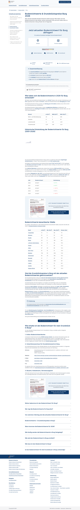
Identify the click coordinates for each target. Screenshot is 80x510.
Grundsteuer (32, 481)
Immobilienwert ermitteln (55, 493)
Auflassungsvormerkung (14, 488)
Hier (30, 79)
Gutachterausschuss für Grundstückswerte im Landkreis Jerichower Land (51, 367)
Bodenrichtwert (53, 481)
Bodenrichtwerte (12, 5)
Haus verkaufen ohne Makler (56, 467)
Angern (29, 245)
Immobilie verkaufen (54, 469)
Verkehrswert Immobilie (55, 498)
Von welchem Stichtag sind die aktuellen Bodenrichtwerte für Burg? (48, 415)
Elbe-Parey (30, 250)
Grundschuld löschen (13, 492)
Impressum (63, 508)
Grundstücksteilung (34, 467)
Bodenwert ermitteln (54, 482)
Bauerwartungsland (34, 462)
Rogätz (29, 237)
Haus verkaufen (53, 465)
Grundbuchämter (45, 5)
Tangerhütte (31, 232)
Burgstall (30, 258)
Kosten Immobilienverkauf (55, 471)
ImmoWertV (11, 486)
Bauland (31, 469)
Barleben (30, 253)
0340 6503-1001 (38, 363)
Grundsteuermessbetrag (35, 475)
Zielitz (29, 248)
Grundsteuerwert (33, 473)
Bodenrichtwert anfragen (65, 2)
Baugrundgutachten (54, 477)
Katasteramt (32, 487)
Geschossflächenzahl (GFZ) (35, 463)
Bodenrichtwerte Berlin (14, 463)
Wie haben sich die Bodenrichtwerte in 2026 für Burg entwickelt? (16, 18)
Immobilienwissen (23, 5)
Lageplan (31, 491)
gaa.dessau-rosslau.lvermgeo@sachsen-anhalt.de (45, 358)
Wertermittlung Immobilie (55, 502)
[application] (48, 146)
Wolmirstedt (31, 255)
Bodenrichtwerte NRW (13, 467)
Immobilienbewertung (55, 491)
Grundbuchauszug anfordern (15, 490)
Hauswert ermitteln (54, 489)
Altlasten (31, 492)
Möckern (30, 235)
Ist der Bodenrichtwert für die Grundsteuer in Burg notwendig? (48, 450)
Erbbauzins (11, 485)
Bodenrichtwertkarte (34, 465)
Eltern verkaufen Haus (55, 462)
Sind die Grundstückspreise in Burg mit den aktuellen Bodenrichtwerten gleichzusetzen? (16, 32)
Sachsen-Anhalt (21, 10)
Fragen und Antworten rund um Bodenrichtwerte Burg (16, 42)
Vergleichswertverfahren (55, 496)
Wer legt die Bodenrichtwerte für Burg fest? (48, 409)
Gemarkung (32, 489)
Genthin (30, 265)
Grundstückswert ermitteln (56, 486)
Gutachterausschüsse (34, 5)
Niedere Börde (31, 268)
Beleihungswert (53, 479)
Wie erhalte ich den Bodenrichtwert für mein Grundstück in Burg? (15, 38)
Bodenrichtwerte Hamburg (14, 465)
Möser (29, 240)
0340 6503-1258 (38, 360)
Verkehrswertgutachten (55, 500)
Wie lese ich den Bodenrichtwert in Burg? (48, 444)
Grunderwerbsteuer (34, 479)
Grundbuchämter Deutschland (15, 473)
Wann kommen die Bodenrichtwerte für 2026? (48, 426)
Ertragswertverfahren (55, 484)
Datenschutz (68, 508)
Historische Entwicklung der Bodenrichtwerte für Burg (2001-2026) (16, 23)
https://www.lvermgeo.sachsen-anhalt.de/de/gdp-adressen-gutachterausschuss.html (52, 355)
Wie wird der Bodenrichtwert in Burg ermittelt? (48, 438)
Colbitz (29, 263)
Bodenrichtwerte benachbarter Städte (14, 27)
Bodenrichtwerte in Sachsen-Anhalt (37, 226)
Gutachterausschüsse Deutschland (16, 475)
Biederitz (30, 260)
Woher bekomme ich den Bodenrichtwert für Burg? (48, 403)
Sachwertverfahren (54, 495)
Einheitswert (32, 477)
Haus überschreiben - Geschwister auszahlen (60, 488)
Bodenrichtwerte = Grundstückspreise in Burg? (48, 420)
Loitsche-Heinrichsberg (33, 243)
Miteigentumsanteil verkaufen (56, 472)
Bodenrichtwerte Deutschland (15, 462)
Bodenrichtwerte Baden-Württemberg (17, 469)
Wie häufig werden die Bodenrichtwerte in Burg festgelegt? (48, 432)
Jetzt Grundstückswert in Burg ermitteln (48, 320)
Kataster (31, 485)
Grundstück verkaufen (55, 463)
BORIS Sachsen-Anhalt (51, 341)
